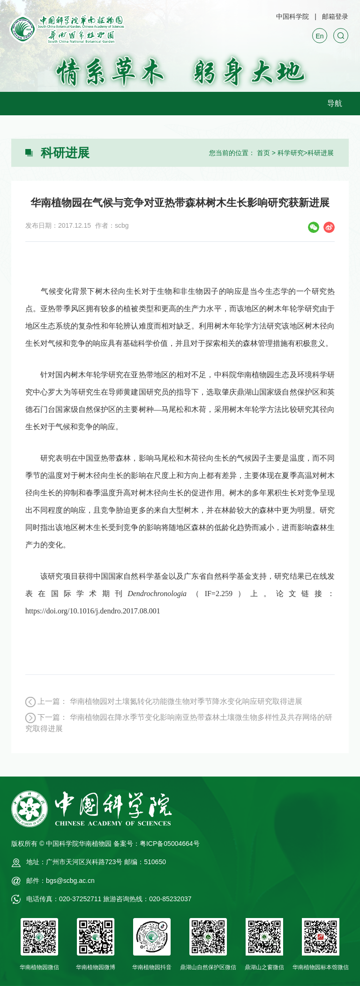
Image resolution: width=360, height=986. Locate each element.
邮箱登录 (335, 16)
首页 (263, 153)
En (319, 36)
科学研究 (291, 153)
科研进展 (321, 153)
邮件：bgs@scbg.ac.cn (60, 880)
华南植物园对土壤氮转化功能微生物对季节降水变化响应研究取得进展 (186, 701)
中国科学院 (292, 16)
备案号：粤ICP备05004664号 (156, 843)
